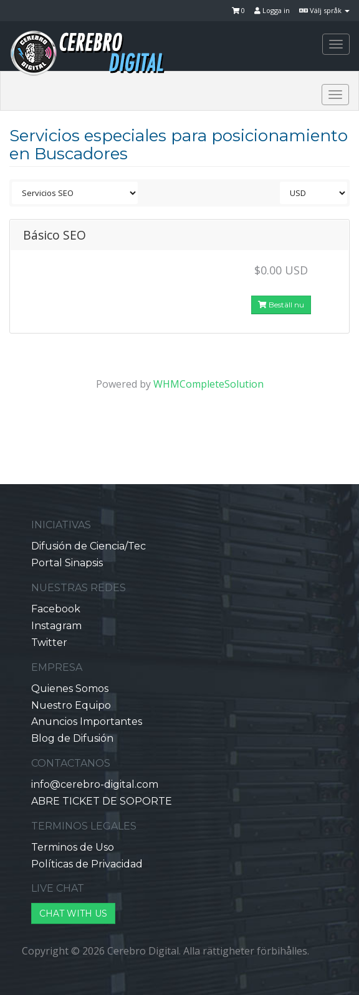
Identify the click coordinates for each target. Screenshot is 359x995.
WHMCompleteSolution (208, 384)
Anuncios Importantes (86, 721)
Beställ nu (281, 304)
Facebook (55, 609)
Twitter (49, 642)
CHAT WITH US (73, 913)
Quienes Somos (69, 688)
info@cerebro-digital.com (94, 784)
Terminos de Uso (72, 847)
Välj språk (324, 10)
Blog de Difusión (72, 738)
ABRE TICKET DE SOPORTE (101, 801)
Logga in (272, 10)
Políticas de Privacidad (87, 864)
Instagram (56, 626)
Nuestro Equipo (71, 705)
